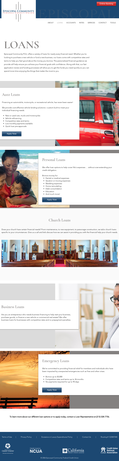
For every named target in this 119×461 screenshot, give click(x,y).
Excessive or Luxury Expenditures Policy (56, 437)
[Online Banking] (106, 4)
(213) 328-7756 (102, 417)
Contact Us (86, 437)
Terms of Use (7, 437)
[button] (50, 22)
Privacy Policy (27, 437)
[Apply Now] (11, 133)
